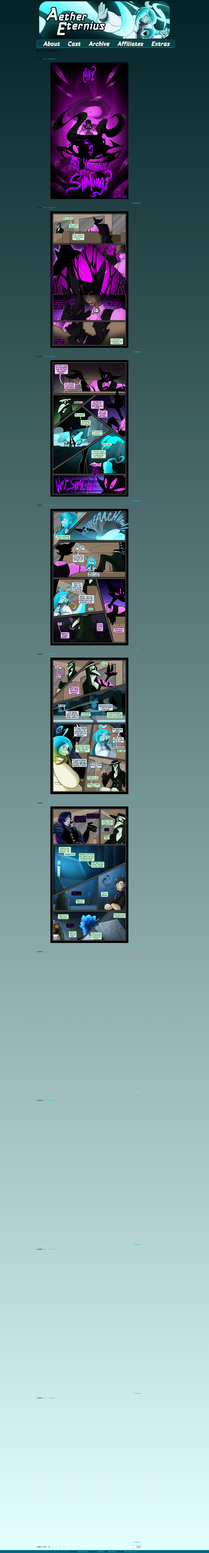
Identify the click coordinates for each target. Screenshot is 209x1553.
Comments (136, 203)
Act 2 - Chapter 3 (49, 59)
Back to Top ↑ (132, 1551)
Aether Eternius (104, 20)
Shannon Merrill (83, 1551)
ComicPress (112, 1551)
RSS (125, 1551)
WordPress (100, 1551)
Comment (137, 352)
